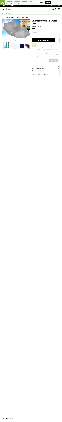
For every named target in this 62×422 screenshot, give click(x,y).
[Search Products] (31, 13)
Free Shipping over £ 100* (54, 5)
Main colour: (34, 32)
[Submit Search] (2, 13)
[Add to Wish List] (58, 40)
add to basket (43, 40)
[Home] (4, 17)
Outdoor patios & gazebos (10, 17)
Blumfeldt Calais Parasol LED (22, 17)
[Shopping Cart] (59, 9)
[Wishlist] (55, 9)
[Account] (53, 9)
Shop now (48, 2)
